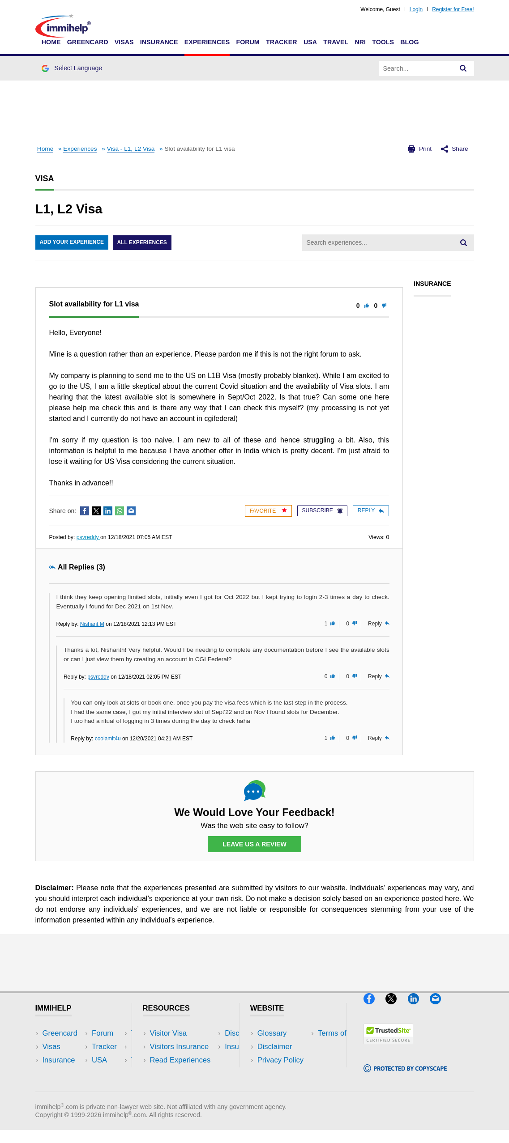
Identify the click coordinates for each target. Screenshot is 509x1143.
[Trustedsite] (388, 1048)
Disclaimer (274, 1047)
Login (416, 9)
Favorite (268, 510)
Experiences (207, 42)
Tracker (281, 42)
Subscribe (322, 510)
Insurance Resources (185, 1087)
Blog (409, 42)
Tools (383, 42)
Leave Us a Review (254, 844)
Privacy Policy (280, 1060)
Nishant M (92, 624)
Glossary (272, 1033)
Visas (124, 42)
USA (310, 42)
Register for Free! (453, 9)
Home (51, 42)
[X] (396, 1008)
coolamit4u (108, 738)
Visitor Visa (168, 1033)
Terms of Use (279, 1074)
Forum (247, 42)
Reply (371, 510)
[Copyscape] (405, 1076)
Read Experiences (180, 1060)
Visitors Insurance (179, 1047)
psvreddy (88, 537)
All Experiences (143, 243)
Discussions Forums (183, 1074)
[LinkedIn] (419, 1008)
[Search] (463, 68)
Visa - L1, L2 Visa (131, 148)
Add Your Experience (72, 243)
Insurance (159, 42)
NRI (360, 42)
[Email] (439, 1008)
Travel (335, 42)
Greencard (87, 42)
